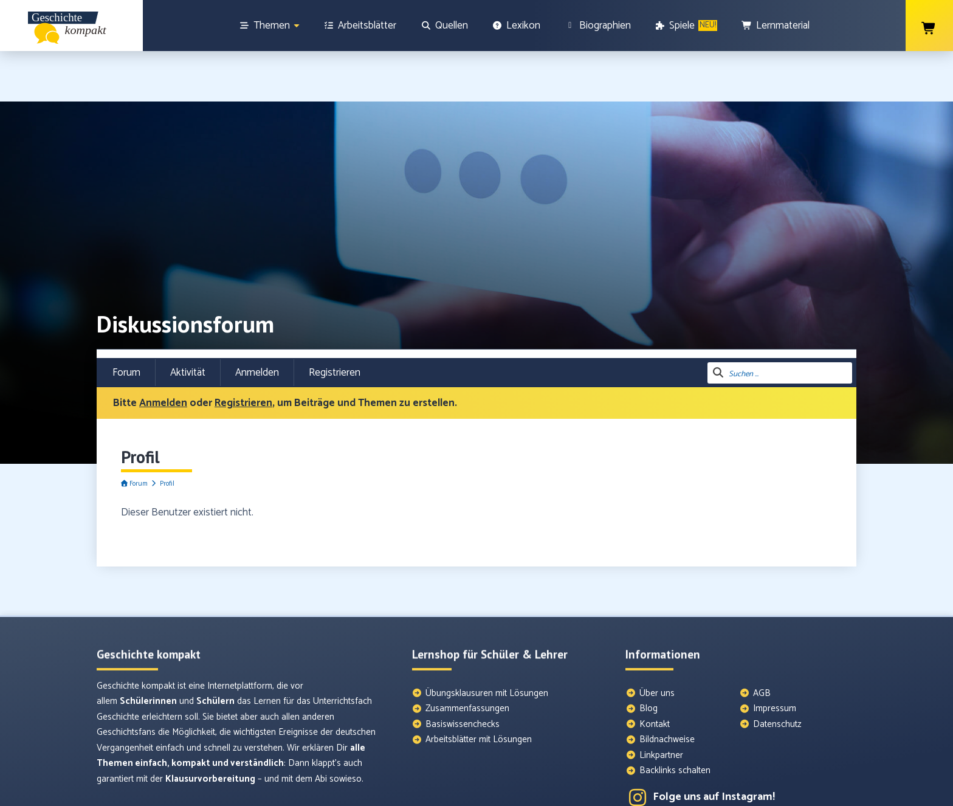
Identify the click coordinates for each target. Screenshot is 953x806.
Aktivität (187, 322)
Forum (126, 322)
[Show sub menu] (296, 26)
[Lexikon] (516, 25)
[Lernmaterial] (775, 25)
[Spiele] (686, 25)
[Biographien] (597, 25)
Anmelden (257, 322)
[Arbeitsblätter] (360, 25)
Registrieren (334, 322)
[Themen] (269, 25)
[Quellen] (444, 25)
